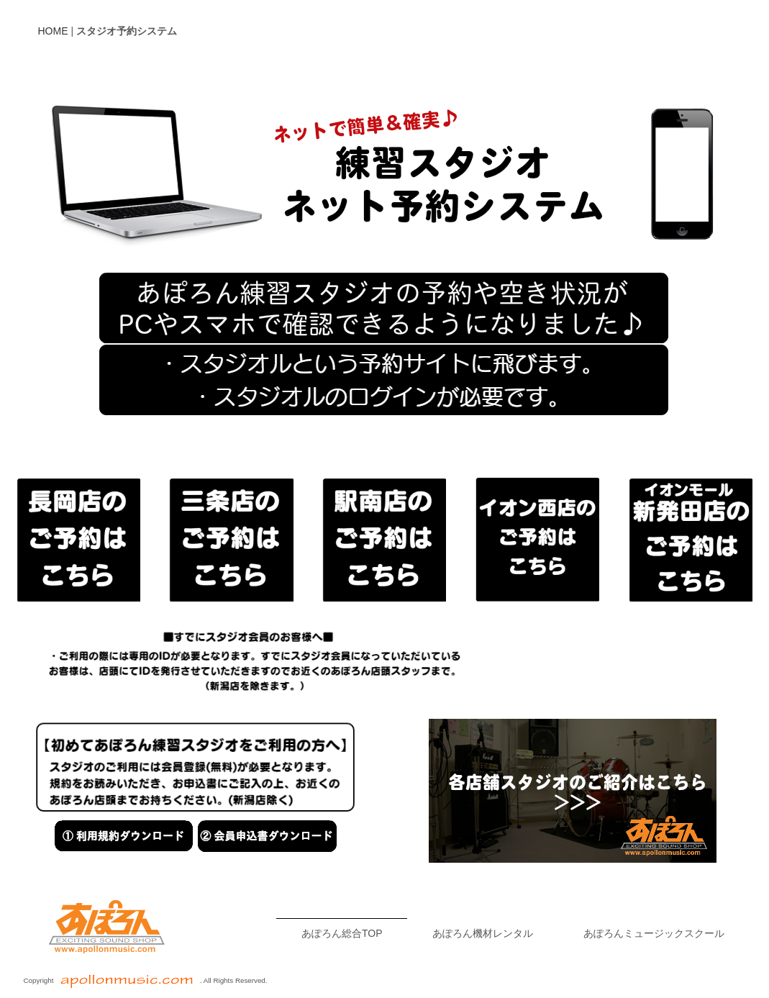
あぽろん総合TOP (342, 933)
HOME (53, 31)
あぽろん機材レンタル (482, 933)
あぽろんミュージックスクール (653, 933)
